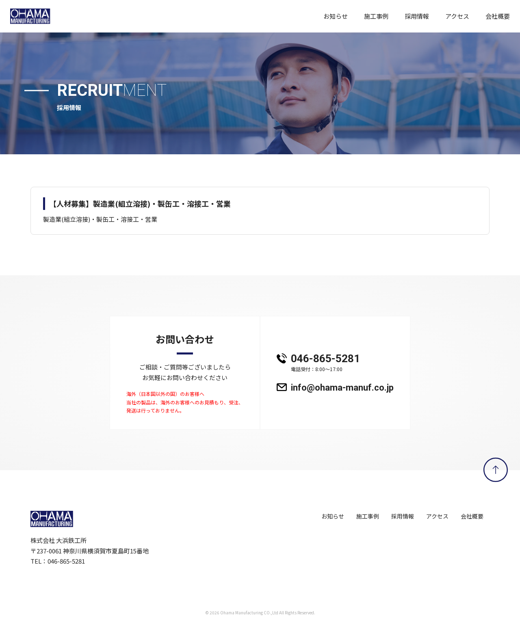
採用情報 (417, 16)
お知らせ (335, 16)
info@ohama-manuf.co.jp (342, 387)
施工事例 (376, 16)
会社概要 (497, 16)
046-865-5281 (342, 363)
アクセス (457, 16)
